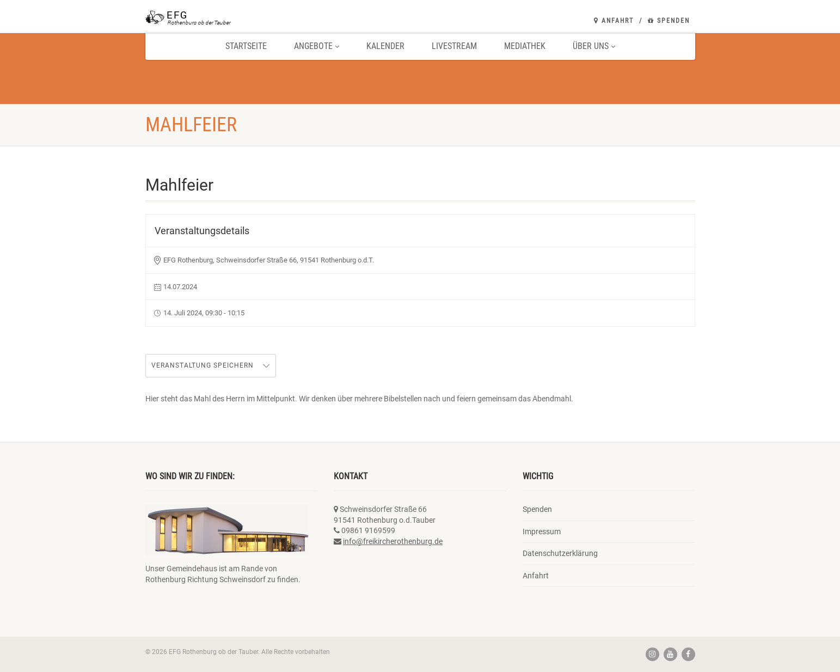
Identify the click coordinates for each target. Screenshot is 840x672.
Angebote (316, 46)
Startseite (246, 46)
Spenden (669, 21)
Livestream (454, 46)
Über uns (594, 46)
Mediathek (524, 46)
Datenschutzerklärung (560, 553)
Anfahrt (614, 21)
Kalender (385, 46)
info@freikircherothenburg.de (393, 541)
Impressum (542, 531)
